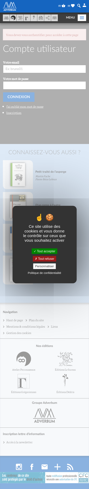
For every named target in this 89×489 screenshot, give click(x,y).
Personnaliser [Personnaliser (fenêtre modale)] (44, 266)
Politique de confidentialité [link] (44, 272)
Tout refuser (44, 258)
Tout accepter (44, 251)
